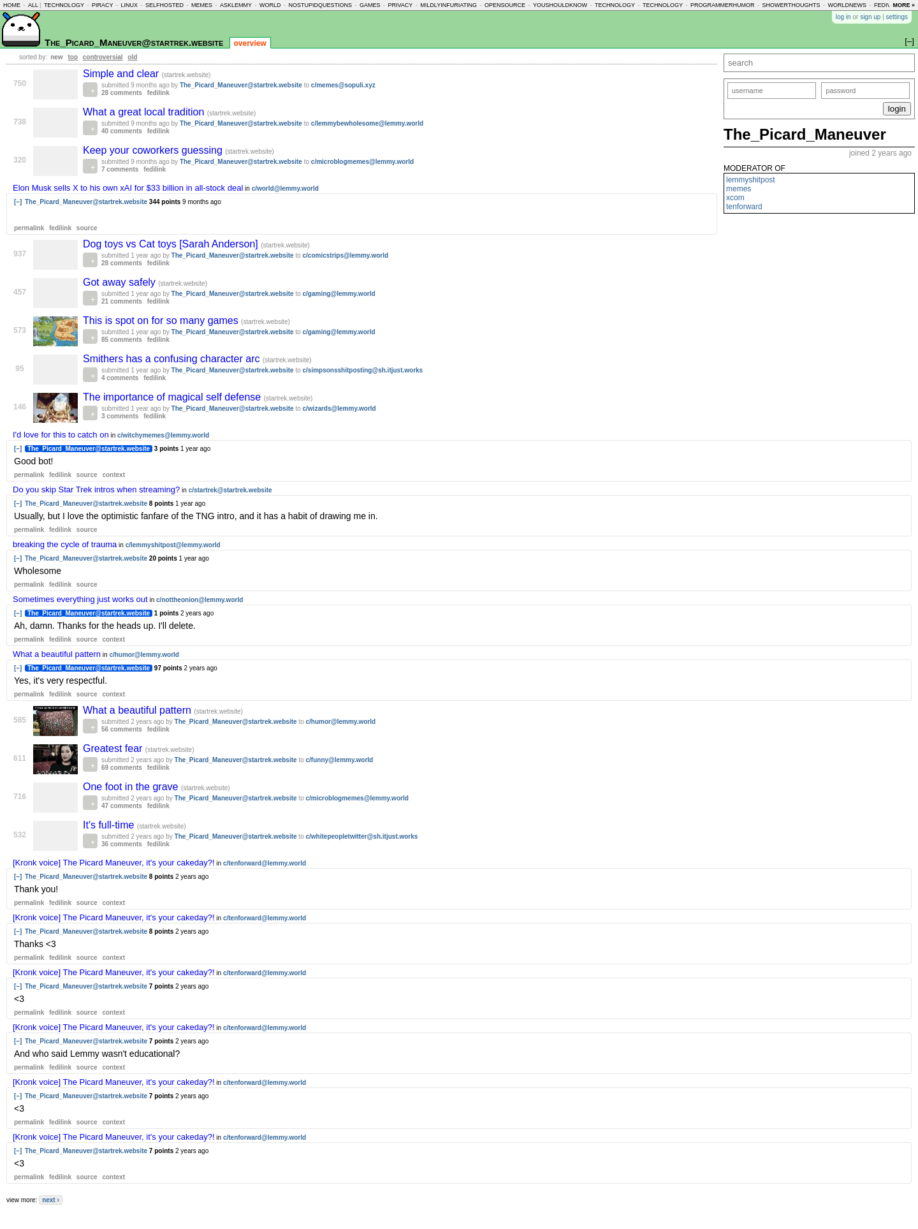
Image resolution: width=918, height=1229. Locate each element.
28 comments (121, 92)
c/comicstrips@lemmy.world (346, 255)
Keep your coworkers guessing (154, 150)
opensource (504, 5)
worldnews (846, 5)
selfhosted (164, 5)
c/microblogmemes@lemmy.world (362, 161)
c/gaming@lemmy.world (339, 293)
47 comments (121, 805)
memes (201, 5)
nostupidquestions (320, 5)
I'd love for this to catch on (61, 434)
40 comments (121, 131)
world (270, 5)
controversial (103, 57)
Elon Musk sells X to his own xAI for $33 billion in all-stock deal (128, 188)
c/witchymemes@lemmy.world (163, 435)
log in (843, 16)
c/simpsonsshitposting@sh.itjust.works (363, 370)
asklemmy (236, 5)
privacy (400, 5)
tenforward (744, 206)
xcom (735, 197)
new (56, 57)
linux (129, 5)
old (132, 57)
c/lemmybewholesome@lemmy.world (367, 123)
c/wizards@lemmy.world (339, 408)
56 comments (121, 729)
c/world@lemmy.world (285, 188)
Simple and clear (122, 73)
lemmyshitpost (750, 179)
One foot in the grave (132, 786)
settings (897, 16)
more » (903, 5)
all (33, 5)
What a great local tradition (145, 112)
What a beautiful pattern (57, 654)
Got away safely (120, 282)
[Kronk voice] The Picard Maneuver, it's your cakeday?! (114, 862)
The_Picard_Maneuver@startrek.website (134, 42)
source (87, 228)
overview (250, 43)
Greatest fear (114, 748)
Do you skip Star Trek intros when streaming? (96, 489)
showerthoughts (791, 5)
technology (64, 5)
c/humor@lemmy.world (144, 654)
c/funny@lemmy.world (340, 759)
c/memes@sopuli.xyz (343, 85)
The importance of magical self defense (173, 397)
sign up (870, 16)
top (73, 57)
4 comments (119, 377)
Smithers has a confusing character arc (173, 358)
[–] (18, 201)
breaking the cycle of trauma (65, 544)
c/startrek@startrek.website (230, 490)
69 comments (121, 767)
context (113, 474)
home (11, 5)
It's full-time (110, 825)
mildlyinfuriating (448, 5)
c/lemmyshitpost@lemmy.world (173, 544)
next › (50, 1199)
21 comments (121, 301)
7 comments (119, 169)
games (370, 5)
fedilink (158, 92)
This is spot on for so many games (162, 320)
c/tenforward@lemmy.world (264, 863)
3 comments (119, 416)
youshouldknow (560, 5)
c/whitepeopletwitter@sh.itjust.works (362, 836)
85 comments (121, 339)
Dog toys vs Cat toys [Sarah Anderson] (172, 244)
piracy (102, 5)
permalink (29, 228)
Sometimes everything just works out (80, 599)
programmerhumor (722, 5)
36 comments (121, 844)
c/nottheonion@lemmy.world (199, 599)
